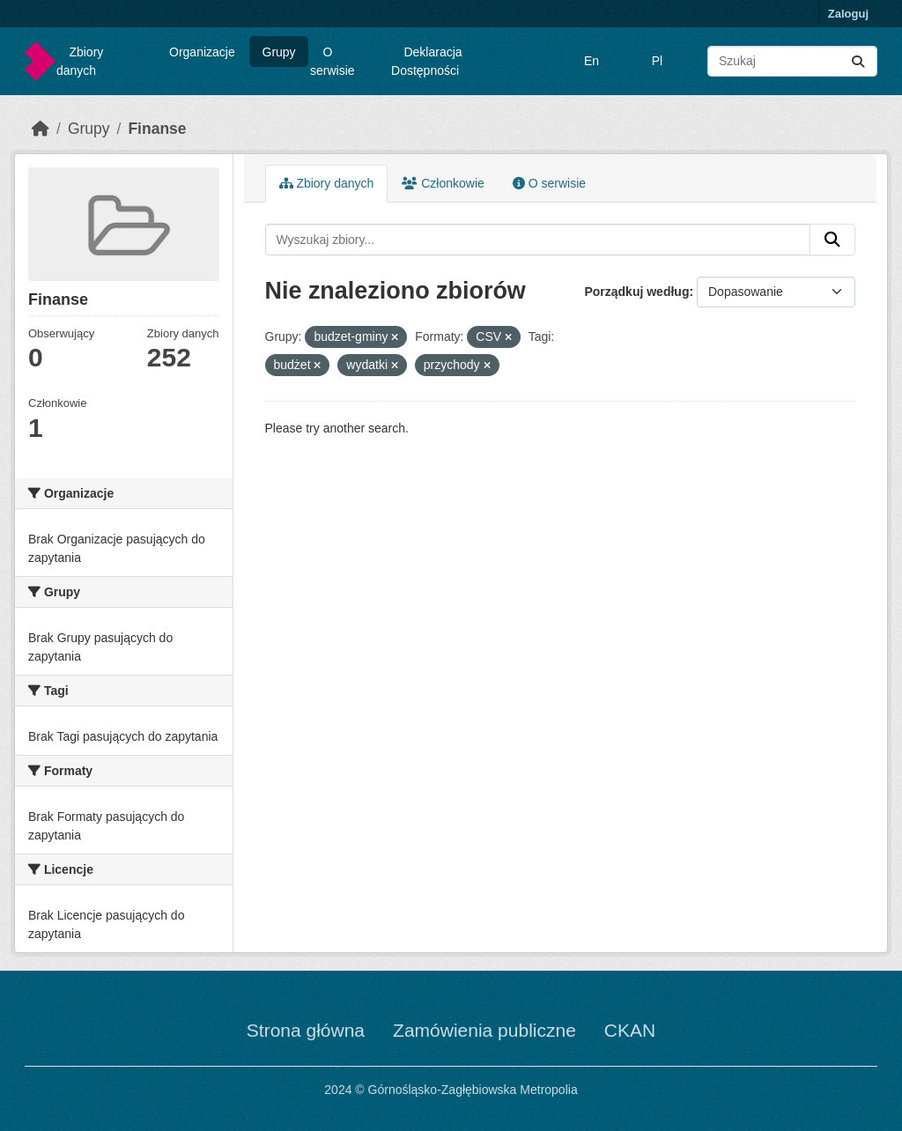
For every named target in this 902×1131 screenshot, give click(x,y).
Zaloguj (848, 13)
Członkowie (443, 183)
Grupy (279, 52)
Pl (657, 61)
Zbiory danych (79, 61)
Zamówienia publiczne (484, 1030)
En (591, 61)
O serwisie (332, 61)
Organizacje (202, 52)
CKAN (629, 1030)
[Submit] (858, 61)
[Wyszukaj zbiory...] (792, 61)
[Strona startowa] (40, 128)
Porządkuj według (636, 292)
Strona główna (306, 1030)
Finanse (157, 128)
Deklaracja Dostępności (426, 61)
